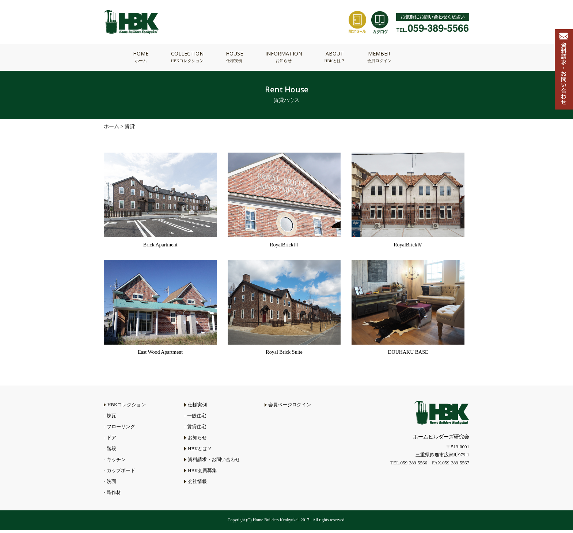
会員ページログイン (289, 407)
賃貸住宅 (196, 429)
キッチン (116, 462)
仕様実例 (197, 407)
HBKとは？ (200, 451)
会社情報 (197, 484)
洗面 (111, 484)
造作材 (114, 495)
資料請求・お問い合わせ (214, 462)
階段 (111, 451)
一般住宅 (196, 418)
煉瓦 (111, 418)
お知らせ (197, 440)
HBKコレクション (126, 407)
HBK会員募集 (202, 473)
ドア (111, 440)
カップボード (121, 473)
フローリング (121, 429)
